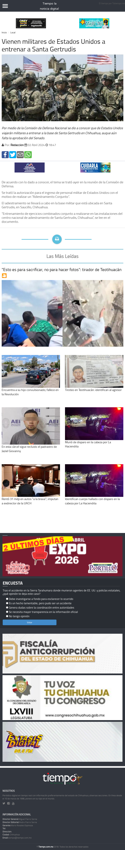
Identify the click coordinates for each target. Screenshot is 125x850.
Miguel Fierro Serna (20, 819)
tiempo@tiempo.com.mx (17, 837)
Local (12, 32)
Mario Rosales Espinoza (18, 825)
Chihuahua (11, 834)
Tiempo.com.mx (46, 846)
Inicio (4, 32)
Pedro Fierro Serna (20, 822)
